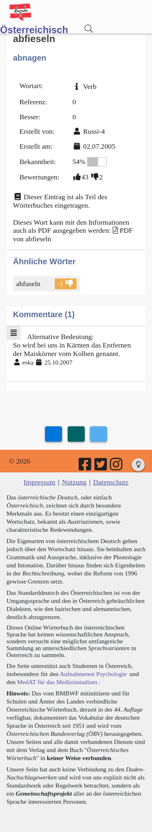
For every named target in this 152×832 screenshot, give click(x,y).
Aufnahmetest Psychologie (93, 673)
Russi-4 (94, 131)
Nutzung (74, 482)
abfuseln (29, 284)
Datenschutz (110, 482)
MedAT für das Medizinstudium (57, 681)
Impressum (39, 482)
